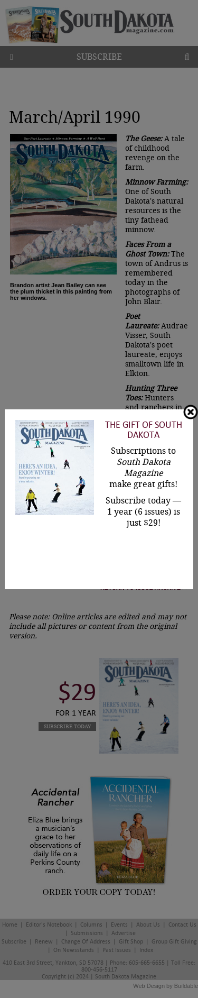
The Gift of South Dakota (143, 430)
